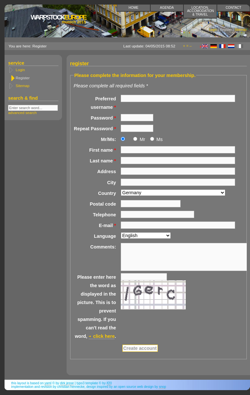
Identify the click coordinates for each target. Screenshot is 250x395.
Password (103, 118)
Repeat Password (95, 128)
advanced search (22, 113)
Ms (159, 139)
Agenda (167, 7)
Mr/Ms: (108, 139)
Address (106, 171)
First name (102, 150)
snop (162, 387)
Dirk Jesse (67, 383)
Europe (58, 19)
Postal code (103, 204)
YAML (47, 383)
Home (133, 7)
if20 (109, 383)
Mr (142, 139)
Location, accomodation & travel (200, 11)
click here (104, 336)
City (111, 182)
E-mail (107, 225)
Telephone (104, 214)
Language (105, 236)
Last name (103, 160)
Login (213, 30)
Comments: (103, 246)
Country (107, 193)
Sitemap (240, 30)
